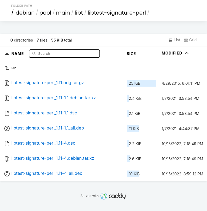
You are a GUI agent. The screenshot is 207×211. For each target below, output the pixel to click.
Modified (176, 53)
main (63, 12)
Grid (190, 40)
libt (79, 12)
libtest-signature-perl (117, 12)
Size (131, 53)
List (174, 40)
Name (18, 53)
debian (25, 12)
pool (45, 12)
